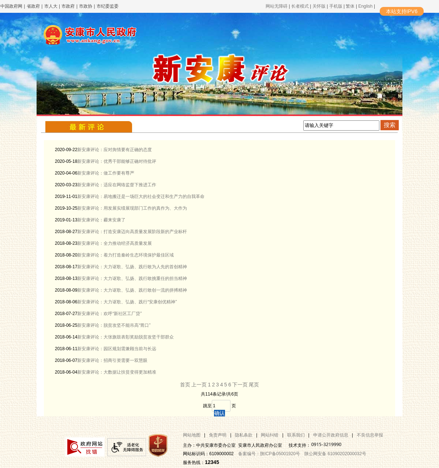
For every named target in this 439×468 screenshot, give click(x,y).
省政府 (34, 6)
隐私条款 (243, 435)
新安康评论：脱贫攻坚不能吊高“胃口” (113, 325)
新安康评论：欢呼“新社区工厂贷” (109, 313)
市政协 (85, 6)
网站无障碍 (277, 6)
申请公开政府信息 (330, 435)
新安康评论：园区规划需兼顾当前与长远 (116, 348)
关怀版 (319, 6)
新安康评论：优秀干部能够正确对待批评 (116, 161)
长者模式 (300, 6)
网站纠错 (269, 435)
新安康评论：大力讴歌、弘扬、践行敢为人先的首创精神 (132, 266)
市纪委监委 (108, 6)
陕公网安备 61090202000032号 (335, 453)
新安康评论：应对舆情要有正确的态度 (114, 149)
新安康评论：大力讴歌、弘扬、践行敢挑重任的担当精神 (132, 278)
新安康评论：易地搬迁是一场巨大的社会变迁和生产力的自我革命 (141, 196)
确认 (219, 413)
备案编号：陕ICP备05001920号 (269, 453)
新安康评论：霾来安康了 (101, 219)
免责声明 (217, 435)
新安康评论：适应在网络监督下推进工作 (116, 184)
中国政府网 (11, 6)
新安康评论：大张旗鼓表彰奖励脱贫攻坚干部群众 (125, 337)
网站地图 (191, 435)
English (365, 6)
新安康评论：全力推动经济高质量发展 (114, 243)
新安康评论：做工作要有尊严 (105, 173)
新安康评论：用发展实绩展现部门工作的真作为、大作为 (132, 208)
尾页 (254, 384)
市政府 (68, 6)
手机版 (335, 6)
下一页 (240, 384)
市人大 (50, 6)
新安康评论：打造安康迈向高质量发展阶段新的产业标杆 (132, 231)
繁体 (350, 6)
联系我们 (296, 435)
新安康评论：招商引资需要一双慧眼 (112, 360)
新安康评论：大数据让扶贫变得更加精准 (116, 372)
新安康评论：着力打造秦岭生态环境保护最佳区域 (125, 255)
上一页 (199, 384)
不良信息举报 (370, 435)
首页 (185, 384)
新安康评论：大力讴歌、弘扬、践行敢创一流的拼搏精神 (132, 290)
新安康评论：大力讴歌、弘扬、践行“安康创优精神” (127, 301)
